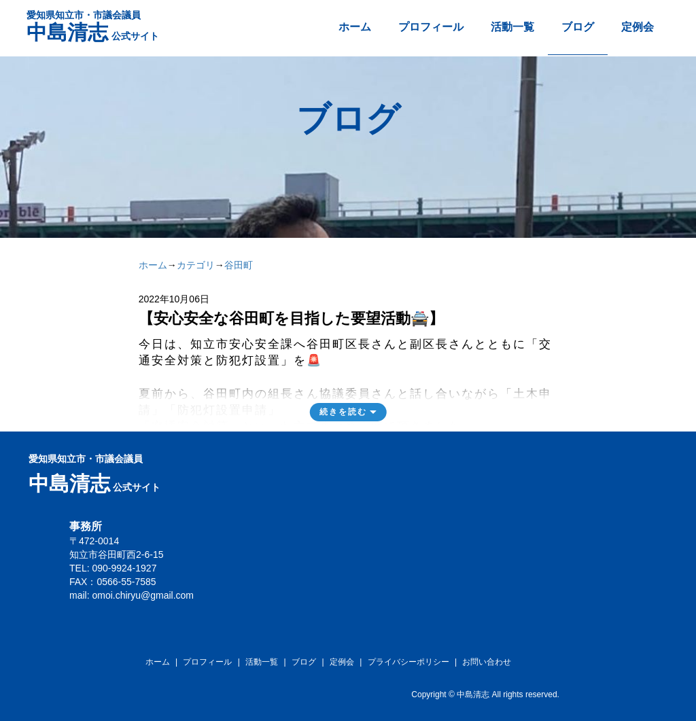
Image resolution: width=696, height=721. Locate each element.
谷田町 (238, 265)
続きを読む (343, 412)
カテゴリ (196, 265)
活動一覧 (512, 27)
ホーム (354, 27)
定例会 (637, 27)
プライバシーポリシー (408, 662)
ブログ (577, 27)
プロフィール (431, 27)
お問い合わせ (486, 662)
